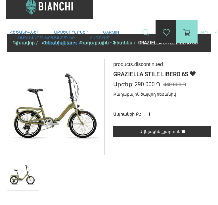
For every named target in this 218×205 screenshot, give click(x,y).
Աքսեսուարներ (71, 32)
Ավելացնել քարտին (162, 131)
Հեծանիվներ (25, 32)
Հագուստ (100, 38)
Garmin (111, 32)
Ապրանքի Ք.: (127, 114)
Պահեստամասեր (64, 43)
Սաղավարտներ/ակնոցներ (47, 38)
